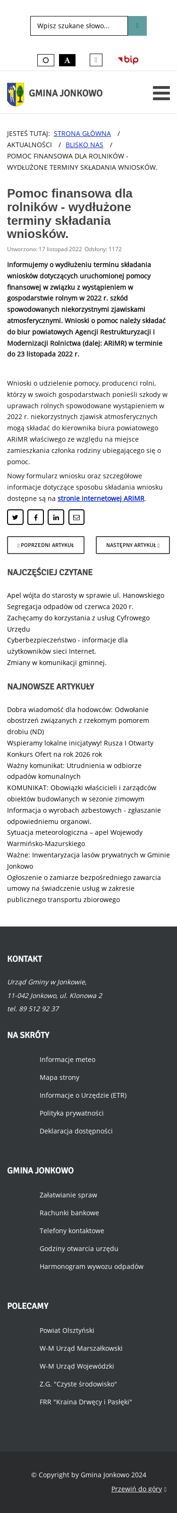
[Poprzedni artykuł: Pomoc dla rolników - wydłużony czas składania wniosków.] (45, 545)
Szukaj (137, 26)
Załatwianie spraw (68, 1194)
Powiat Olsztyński (67, 1330)
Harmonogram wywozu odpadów (91, 1266)
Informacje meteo (67, 1059)
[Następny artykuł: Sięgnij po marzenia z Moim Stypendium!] (133, 545)
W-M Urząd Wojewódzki (77, 1366)
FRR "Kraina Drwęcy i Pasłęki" (86, 1401)
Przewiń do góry (139, 1489)
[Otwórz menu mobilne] (161, 93)
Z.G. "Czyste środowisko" (78, 1383)
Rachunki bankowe (69, 1212)
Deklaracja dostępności (76, 1130)
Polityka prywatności (72, 1113)
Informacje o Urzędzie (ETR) (83, 1095)
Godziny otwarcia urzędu (79, 1248)
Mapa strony (59, 1077)
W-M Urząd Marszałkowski (81, 1348)
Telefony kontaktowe (72, 1230)
